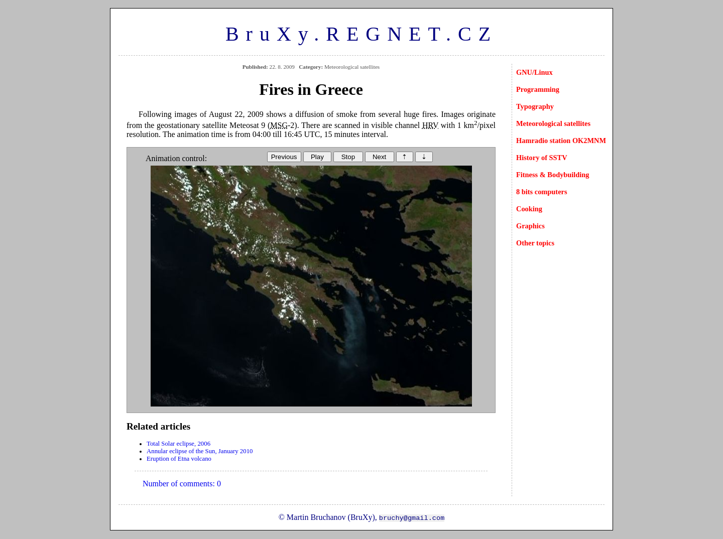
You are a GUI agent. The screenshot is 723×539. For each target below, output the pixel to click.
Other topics (535, 243)
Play (317, 157)
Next (379, 157)
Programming (537, 89)
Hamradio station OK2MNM (561, 141)
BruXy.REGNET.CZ (361, 34)
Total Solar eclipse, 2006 (178, 443)
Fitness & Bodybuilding (552, 175)
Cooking (529, 209)
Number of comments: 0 (182, 483)
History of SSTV (541, 158)
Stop (347, 157)
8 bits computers (541, 192)
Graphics (530, 226)
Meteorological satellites (553, 123)
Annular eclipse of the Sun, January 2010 (200, 451)
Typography (535, 106)
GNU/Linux (534, 72)
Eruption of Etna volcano (179, 458)
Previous (284, 157)
